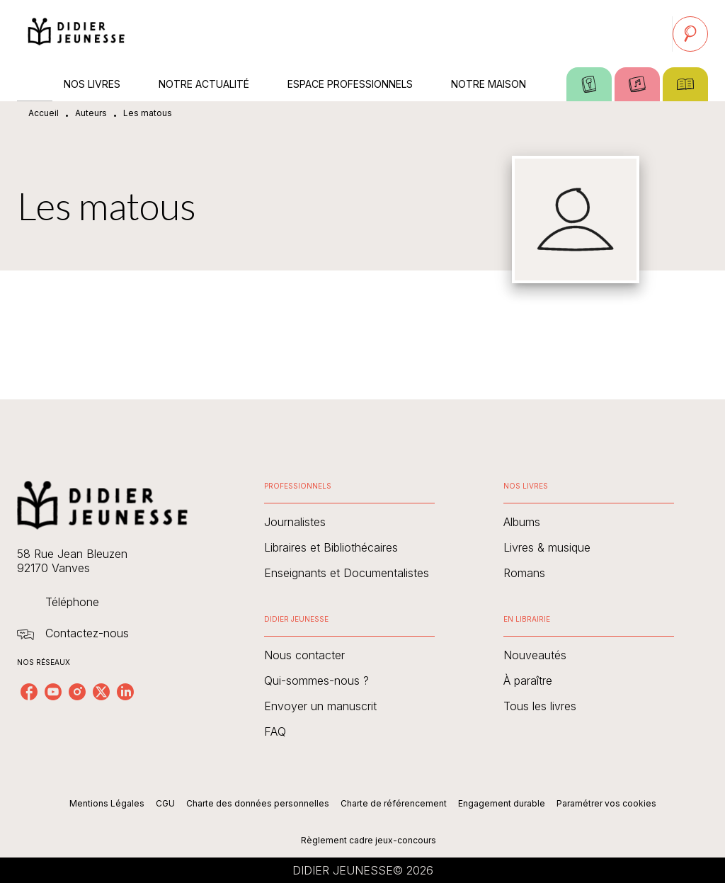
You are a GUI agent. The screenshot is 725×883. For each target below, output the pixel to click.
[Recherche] (690, 34)
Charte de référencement (394, 803)
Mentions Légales (106, 803)
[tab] (34, 84)
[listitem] (29, 692)
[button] (349, 522)
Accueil (43, 113)
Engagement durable (501, 803)
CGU (165, 803)
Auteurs (91, 113)
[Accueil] (76, 33)
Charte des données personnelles (257, 803)
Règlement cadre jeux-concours (368, 840)
